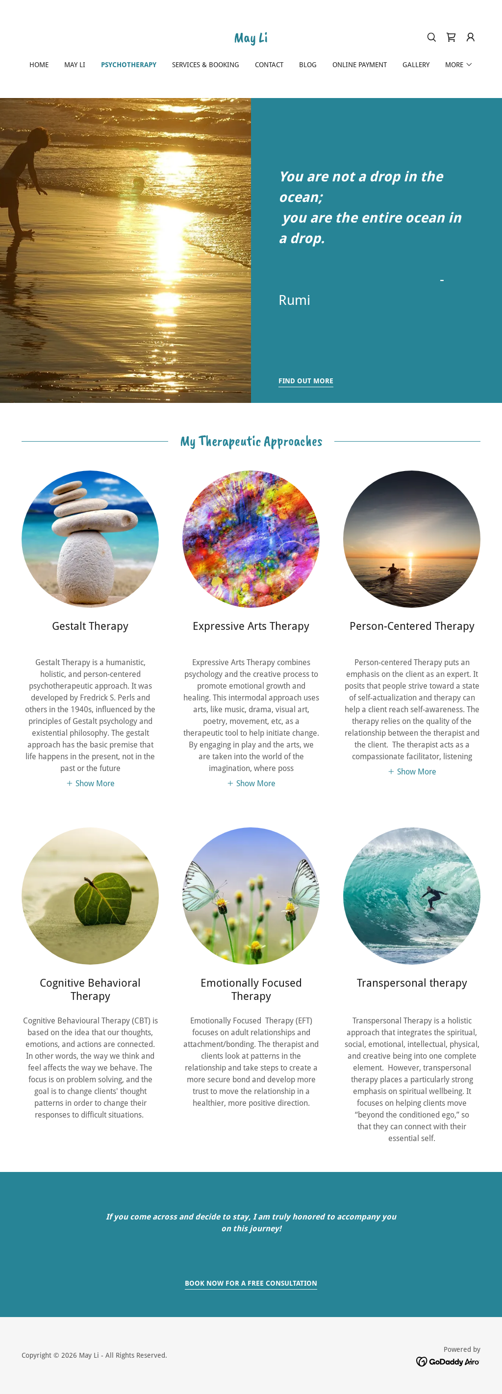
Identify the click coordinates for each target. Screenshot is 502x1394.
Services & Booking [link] (205, 65)
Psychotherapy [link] (128, 65)
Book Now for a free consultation (251, 1283)
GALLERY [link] (415, 65)
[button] (470, 37)
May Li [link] (74, 65)
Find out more (305, 381)
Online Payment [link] (359, 65)
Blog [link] (308, 65)
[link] (251, 39)
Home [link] (39, 65)
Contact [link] (269, 65)
